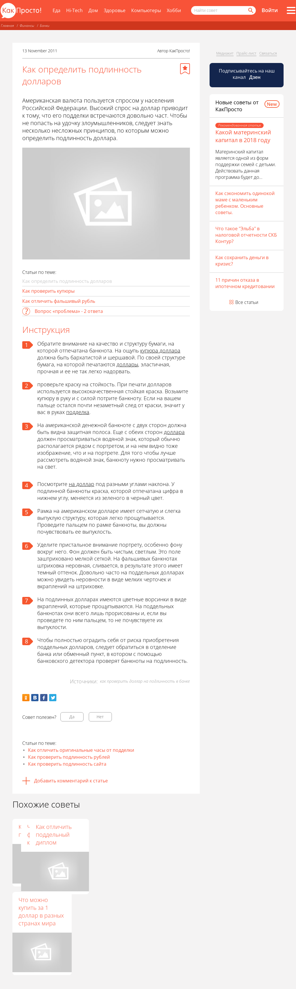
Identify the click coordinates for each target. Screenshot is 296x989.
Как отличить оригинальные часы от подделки (81, 750)
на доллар (81, 483)
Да (72, 716)
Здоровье (114, 10)
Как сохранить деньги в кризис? (242, 260)
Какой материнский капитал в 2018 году (243, 136)
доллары (127, 364)
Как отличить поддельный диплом (162, 834)
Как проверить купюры (48, 291)
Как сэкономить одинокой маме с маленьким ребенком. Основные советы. (245, 203)
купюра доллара (160, 350)
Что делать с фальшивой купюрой (99, 834)
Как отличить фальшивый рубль (58, 301)
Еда (56, 10)
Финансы (27, 25)
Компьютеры (146, 10)
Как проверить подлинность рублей (69, 757)
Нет (100, 716)
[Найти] (250, 10)
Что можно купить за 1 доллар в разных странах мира (41, 911)
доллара (174, 431)
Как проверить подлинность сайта (67, 764)
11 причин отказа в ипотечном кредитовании (245, 283)
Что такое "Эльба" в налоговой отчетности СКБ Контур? (246, 234)
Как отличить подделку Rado (38, 830)
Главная (7, 25)
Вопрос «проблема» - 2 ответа (69, 311)
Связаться (268, 53)
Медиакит (225, 53)
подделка (77, 412)
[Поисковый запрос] (223, 10)
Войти (270, 10)
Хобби (174, 10)
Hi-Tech (74, 10)
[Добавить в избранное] (185, 68)
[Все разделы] (291, 10)
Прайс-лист (246, 53)
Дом (93, 10)
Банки (44, 25)
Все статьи (246, 302)
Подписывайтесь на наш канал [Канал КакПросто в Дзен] (247, 74)
